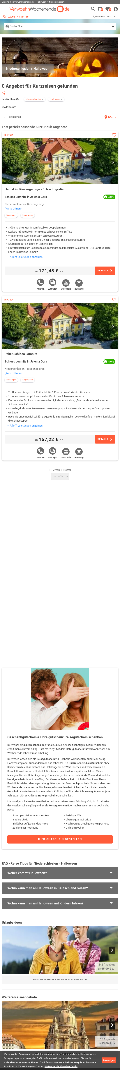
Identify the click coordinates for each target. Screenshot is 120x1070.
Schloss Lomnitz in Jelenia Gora (26, 197)
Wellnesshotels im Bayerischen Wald (60, 979)
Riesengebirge (36, 204)
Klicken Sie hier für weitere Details (61, 1066)
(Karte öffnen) (13, 208)
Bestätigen (109, 1060)
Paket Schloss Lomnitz (21, 354)
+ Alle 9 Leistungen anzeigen (25, 257)
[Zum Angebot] (105, 271)
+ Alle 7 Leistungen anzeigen (25, 425)
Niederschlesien (14, 204)
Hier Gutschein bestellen (60, 839)
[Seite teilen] (3, 93)
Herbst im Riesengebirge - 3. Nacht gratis (34, 189)
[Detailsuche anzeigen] (60, 26)
